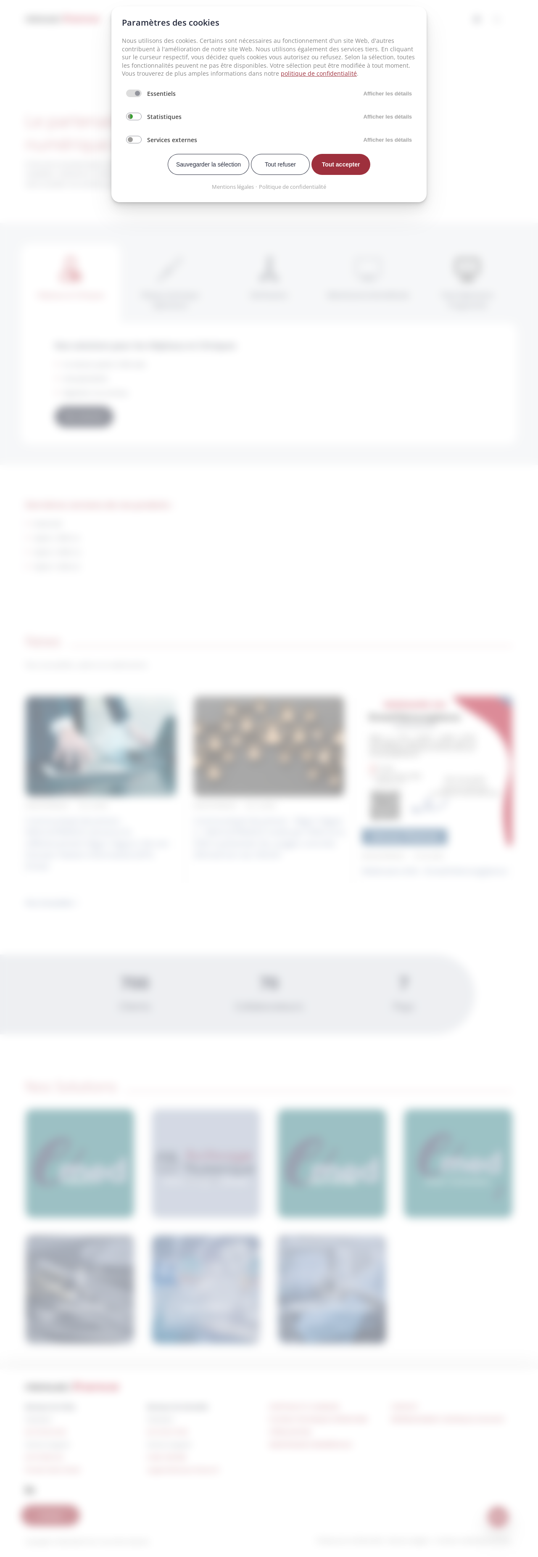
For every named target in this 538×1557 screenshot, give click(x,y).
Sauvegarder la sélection (208, 164)
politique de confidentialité (319, 73)
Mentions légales (233, 186)
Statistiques (164, 117)
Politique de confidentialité (292, 186)
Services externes (172, 140)
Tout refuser (280, 164)
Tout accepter (341, 164)
